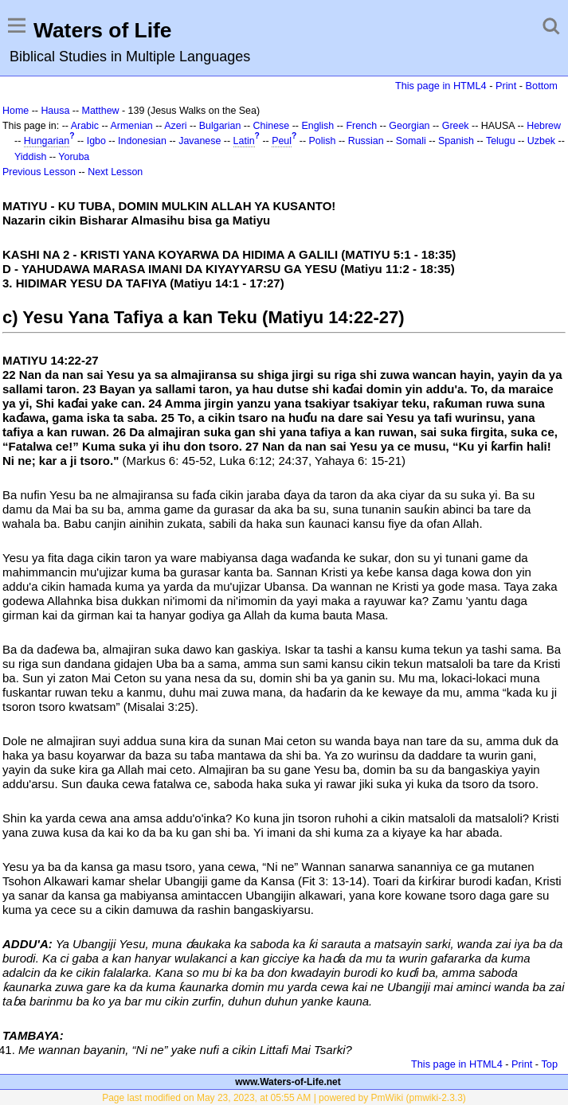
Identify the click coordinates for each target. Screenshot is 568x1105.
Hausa (55, 110)
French (361, 125)
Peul (282, 140)
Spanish (456, 140)
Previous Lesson (39, 172)
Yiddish (30, 156)
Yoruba (73, 156)
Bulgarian (220, 125)
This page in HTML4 (441, 86)
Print (506, 86)
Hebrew (544, 125)
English (317, 125)
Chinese (271, 125)
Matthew (100, 110)
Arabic (85, 125)
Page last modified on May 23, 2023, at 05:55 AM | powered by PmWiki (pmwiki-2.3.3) (284, 1097)
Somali (411, 140)
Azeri (175, 125)
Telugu (500, 140)
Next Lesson (115, 172)
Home (15, 110)
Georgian (409, 125)
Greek (455, 125)
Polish (322, 140)
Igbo (96, 140)
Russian (366, 140)
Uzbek (541, 140)
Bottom (542, 86)
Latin (244, 140)
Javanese (199, 140)
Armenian (132, 125)
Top (549, 1064)
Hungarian (46, 140)
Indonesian (142, 140)
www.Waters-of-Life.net (287, 1081)
